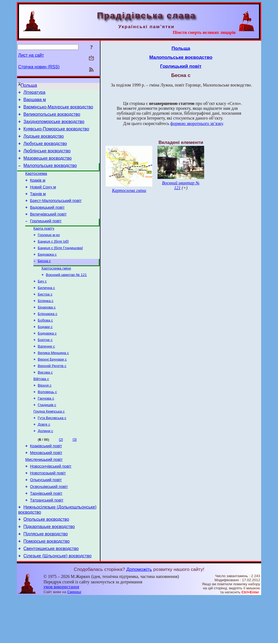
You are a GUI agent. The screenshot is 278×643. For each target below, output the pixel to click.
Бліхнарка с (47, 337)
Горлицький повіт (46, 236)
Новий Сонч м (43, 198)
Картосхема (36, 183)
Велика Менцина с (53, 379)
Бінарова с (47, 330)
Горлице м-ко (49, 251)
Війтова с (41, 407)
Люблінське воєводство (47, 158)
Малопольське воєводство (50, 174)
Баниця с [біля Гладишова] (60, 265)
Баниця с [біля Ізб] (53, 258)
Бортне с (45, 365)
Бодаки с (45, 351)
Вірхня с (45, 414)
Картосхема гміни (56, 287)
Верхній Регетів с (52, 393)
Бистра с (45, 316)
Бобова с (45, 344)
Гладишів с (47, 435)
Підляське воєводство (45, 577)
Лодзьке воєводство (43, 142)
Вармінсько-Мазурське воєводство (58, 109)
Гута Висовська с (52, 450)
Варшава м (34, 101)
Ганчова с (46, 428)
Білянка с (45, 323)
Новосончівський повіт (50, 502)
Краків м (37, 191)
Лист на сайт (31, 55)
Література (34, 93)
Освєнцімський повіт (49, 525)
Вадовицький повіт (47, 221)
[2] (61, 472)
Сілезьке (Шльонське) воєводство (57, 601)
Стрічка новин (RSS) (38, 67)
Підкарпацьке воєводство (49, 569)
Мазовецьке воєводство (47, 166)
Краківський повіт (46, 479)
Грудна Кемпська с (49, 443)
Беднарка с (47, 273)
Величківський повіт (48, 229)
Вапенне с (46, 372)
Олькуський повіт (46, 517)
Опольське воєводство (46, 561)
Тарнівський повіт (46, 533)
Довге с (44, 457)
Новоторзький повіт (48, 510)
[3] (74, 472)
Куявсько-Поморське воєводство (56, 133)
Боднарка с (47, 358)
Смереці (74, 638)
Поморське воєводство (46, 585)
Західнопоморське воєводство (53, 125)
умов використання (61, 632)
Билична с (46, 309)
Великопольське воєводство (51, 117)
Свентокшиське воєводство (50, 593)
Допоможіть (139, 615)
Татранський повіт (47, 540)
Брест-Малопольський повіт (56, 213)
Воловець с (47, 421)
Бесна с (44, 280)
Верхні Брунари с (52, 386)
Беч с (42, 302)
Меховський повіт (46, 487)
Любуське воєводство (45, 150)
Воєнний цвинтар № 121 (66, 294)
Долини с (45, 464)
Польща (29, 85)
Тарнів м (38, 206)
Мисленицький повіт (43, 495)
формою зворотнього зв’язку (196, 123)
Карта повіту (43, 244)
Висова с (45, 400)
